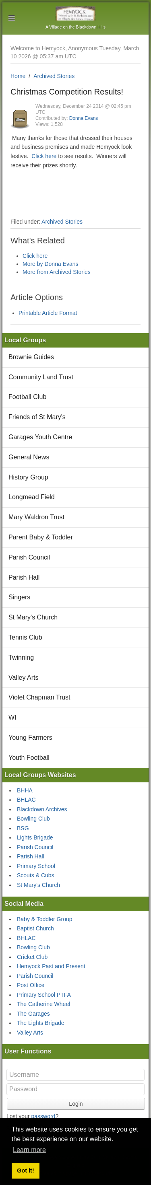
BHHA (25, 790)
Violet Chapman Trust (39, 697)
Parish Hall (23, 577)
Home (17, 76)
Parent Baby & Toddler (40, 537)
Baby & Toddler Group (44, 919)
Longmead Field (31, 497)
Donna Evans (83, 118)
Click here (43, 156)
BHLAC (26, 799)
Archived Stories (53, 76)
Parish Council (29, 557)
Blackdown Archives (42, 809)
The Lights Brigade (40, 1023)
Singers (19, 597)
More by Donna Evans (51, 264)
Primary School (36, 866)
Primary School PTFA (44, 995)
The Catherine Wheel (43, 1004)
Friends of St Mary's (37, 417)
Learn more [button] (29, 1149)
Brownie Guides (31, 357)
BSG (23, 828)
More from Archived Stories (57, 272)
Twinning (21, 657)
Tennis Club (25, 637)
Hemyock (75, 13)
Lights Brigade (35, 837)
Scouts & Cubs (35, 875)
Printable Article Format (48, 313)
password (43, 1116)
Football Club (27, 396)
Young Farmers (30, 737)
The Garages (33, 1013)
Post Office (30, 985)
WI (12, 717)
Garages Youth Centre (40, 437)
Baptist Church (35, 928)
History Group (28, 477)
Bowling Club (33, 818)
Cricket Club (32, 957)
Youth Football (29, 757)
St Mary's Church (33, 617)
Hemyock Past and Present (51, 966)
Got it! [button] (25, 1170)
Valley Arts (23, 677)
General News (28, 457)
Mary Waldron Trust (36, 517)
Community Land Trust (40, 377)
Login (76, 1104)
